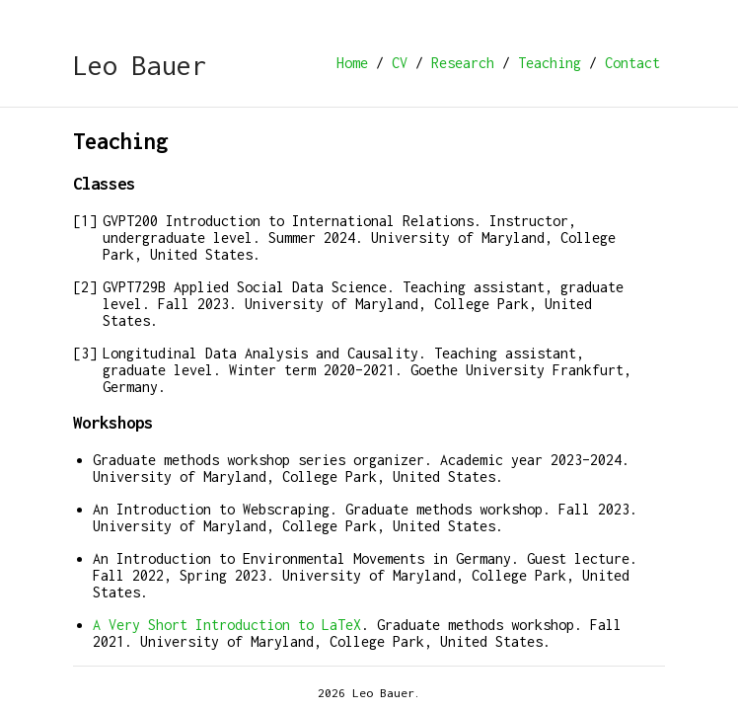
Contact (632, 62)
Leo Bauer (139, 65)
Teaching (549, 62)
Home (352, 62)
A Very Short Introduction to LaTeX (227, 624)
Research (462, 62)
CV (399, 62)
